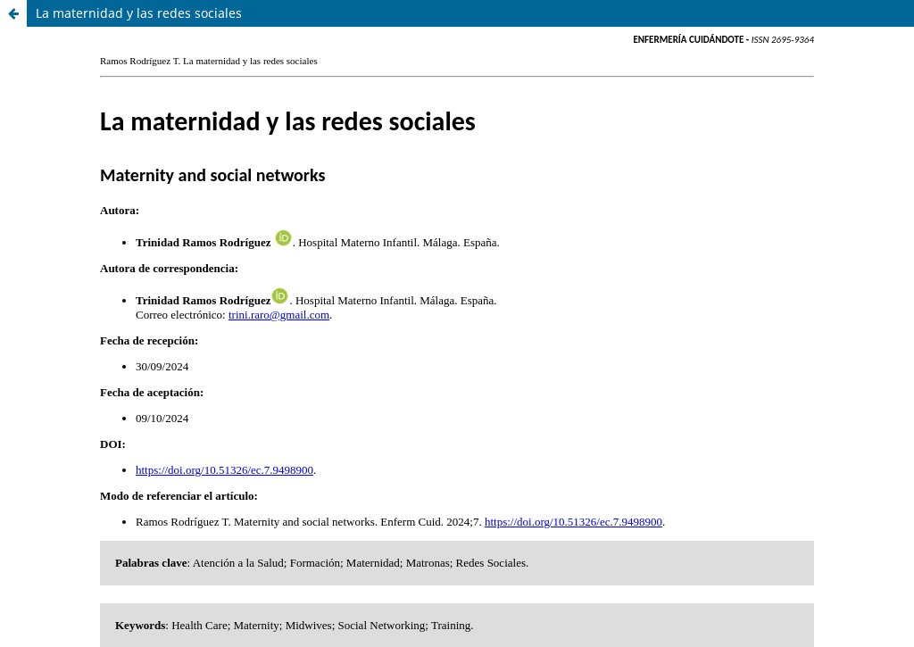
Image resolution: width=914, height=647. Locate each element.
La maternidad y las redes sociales (139, 12)
